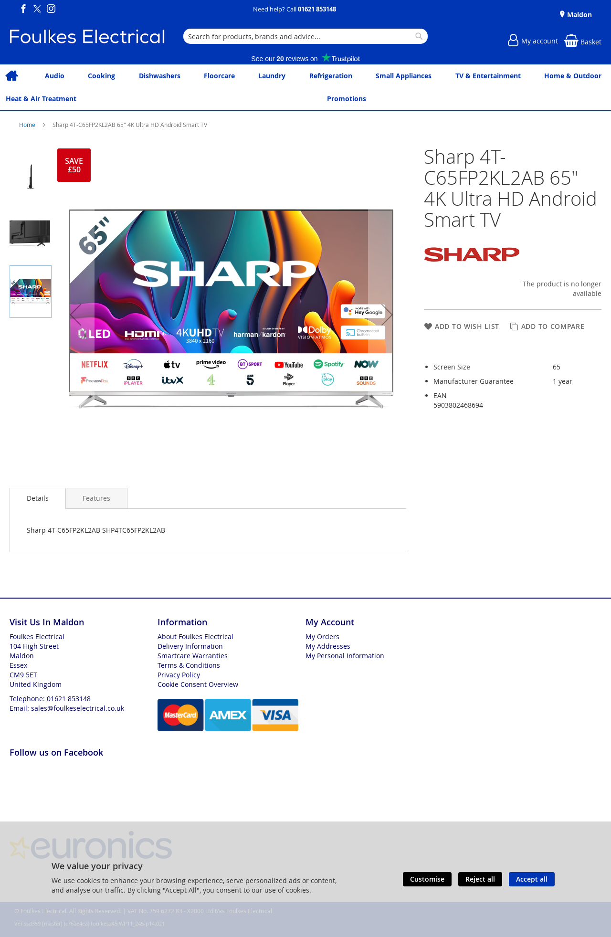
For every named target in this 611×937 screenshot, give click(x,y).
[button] (75, 314)
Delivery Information (190, 646)
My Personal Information (345, 655)
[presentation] (38, 498)
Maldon (578, 14)
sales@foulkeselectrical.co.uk (77, 708)
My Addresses (328, 646)
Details (38, 498)
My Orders (322, 636)
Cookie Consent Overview (198, 684)
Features (96, 498)
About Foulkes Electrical (195, 636)
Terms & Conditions (189, 665)
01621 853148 (317, 9)
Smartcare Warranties (193, 655)
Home (28, 124)
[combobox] (305, 36)
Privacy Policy (179, 674)
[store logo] (87, 36)
